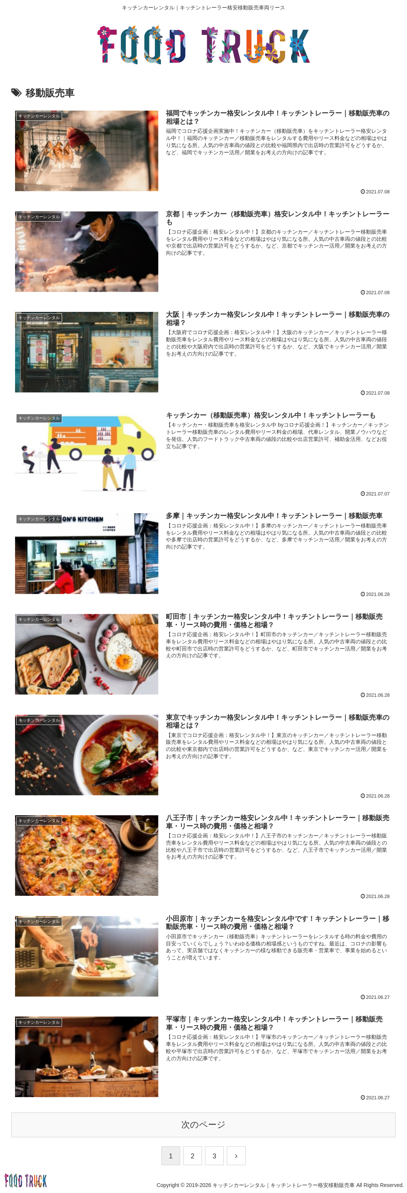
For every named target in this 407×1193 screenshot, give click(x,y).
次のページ (203, 1124)
